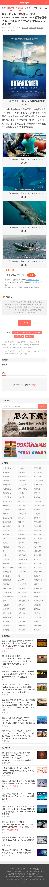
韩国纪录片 (7, 626)
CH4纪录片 (22, 497)
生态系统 (37, 592)
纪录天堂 (24, 2)
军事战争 (37, 8)
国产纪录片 (38, 476)
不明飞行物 (7, 588)
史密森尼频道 (8, 518)
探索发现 (21, 609)
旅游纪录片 (22, 617)
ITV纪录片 (22, 572)
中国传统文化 (23, 592)
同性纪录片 (38, 534)
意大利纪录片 (23, 584)
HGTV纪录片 (38, 588)
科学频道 (6, 576)
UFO (4, 539)
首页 (4, 8)
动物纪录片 (7, 489)
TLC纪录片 (22, 626)
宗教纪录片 (38, 530)
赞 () (24, 323)
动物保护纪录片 (23, 601)
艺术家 (20, 576)
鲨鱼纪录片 (29, 336)
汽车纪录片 (38, 522)
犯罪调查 (6, 481)
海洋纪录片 (19, 336)
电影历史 (37, 597)
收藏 (7, 296)
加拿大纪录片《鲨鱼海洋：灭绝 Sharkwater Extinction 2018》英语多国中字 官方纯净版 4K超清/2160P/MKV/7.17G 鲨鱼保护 (26, 309)
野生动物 (37, 514)
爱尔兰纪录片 (38, 601)
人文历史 (28, 8)
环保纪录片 (38, 617)
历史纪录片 (7, 563)
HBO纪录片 (7, 505)
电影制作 (37, 518)
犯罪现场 (37, 630)
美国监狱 (21, 630)
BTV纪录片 (37, 559)
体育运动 (37, 493)
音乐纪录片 (38, 501)
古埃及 (5, 601)
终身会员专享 (38, 481)
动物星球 (6, 605)
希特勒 (20, 530)
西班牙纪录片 (8, 580)
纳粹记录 (21, 539)
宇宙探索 (37, 510)
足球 (4, 551)
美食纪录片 (22, 481)
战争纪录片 (22, 534)
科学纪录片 (22, 605)
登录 (31, 275)
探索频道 (6, 472)
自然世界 (37, 576)
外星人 (5, 555)
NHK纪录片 (38, 485)
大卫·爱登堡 (38, 580)
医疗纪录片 (22, 526)
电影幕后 (21, 510)
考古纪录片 (7, 497)
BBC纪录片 (22, 468)
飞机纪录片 (38, 572)
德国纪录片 (22, 501)
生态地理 (19, 8)
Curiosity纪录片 (39, 505)
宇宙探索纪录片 (8, 597)
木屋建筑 (37, 621)
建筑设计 (6, 514)
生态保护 (6, 530)
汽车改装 (6, 547)
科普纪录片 (22, 551)
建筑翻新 (21, 563)
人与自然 (21, 613)
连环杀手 (6, 621)
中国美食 (21, 493)
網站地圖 (36, 869)
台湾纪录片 (38, 551)
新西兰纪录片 (8, 613)
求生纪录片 (7, 572)
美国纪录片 (7, 468)
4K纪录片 (16, 332)
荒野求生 (21, 522)
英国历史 (37, 584)
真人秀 (5, 543)
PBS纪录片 (22, 485)
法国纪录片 (7, 493)
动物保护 (37, 543)
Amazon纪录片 (8, 568)
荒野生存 (21, 568)
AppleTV (21, 580)
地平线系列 (38, 568)
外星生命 (21, 543)
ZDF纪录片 (37, 609)
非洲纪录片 (22, 547)
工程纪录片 (7, 592)
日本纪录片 (7, 534)
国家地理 (21, 472)
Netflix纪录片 (38, 472)
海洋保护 (37, 332)
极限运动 (21, 621)
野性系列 (37, 613)
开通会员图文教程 (32, 280)
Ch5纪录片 (7, 526)
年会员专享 (22, 476)
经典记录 (40, 28)
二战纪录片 (7, 510)
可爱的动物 (22, 555)
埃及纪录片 (7, 617)
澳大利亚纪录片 (8, 501)
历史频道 (37, 489)
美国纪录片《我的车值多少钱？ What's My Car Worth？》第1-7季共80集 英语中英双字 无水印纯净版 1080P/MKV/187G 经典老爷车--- (21, 344)
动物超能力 (38, 605)
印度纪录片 (38, 563)
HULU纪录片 (38, 539)
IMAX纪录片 (22, 559)
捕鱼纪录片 (38, 626)
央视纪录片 (38, 468)
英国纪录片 (7, 476)
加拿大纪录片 (27, 332)
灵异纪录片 (38, 555)
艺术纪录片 (22, 514)
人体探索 (6, 559)
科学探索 (11, 8)
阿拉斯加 (6, 584)
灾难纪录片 (38, 526)
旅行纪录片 (22, 518)
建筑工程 (37, 497)
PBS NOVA (22, 597)
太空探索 (6, 609)
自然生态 (21, 505)
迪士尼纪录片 (8, 522)
